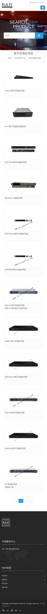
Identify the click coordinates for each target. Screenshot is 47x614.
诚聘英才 (4, 579)
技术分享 (4, 583)
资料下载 (4, 587)
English (34, 2)
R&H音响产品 (19, 58)
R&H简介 (5, 575)
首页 (10, 58)
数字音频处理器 (34, 58)
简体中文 (42, 2)
